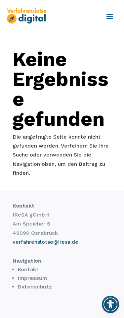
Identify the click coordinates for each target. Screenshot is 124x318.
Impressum (32, 278)
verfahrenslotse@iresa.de (45, 242)
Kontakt (28, 269)
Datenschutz (35, 287)
